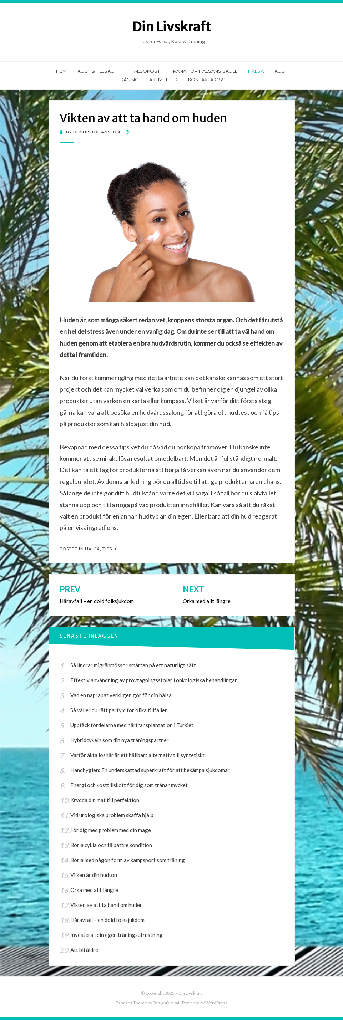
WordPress (216, 1002)
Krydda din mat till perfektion (104, 800)
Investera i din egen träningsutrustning (116, 935)
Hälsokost (145, 71)
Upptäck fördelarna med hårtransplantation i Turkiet (131, 725)
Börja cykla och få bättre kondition (111, 845)
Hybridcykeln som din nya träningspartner (119, 740)
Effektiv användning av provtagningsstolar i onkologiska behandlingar (153, 680)
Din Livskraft (171, 27)
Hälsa (256, 71)
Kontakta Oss (206, 79)
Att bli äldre (84, 950)
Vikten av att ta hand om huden (106, 905)
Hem (61, 71)
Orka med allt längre (94, 890)
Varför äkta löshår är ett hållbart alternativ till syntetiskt (137, 755)
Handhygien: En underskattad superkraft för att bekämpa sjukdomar (150, 770)
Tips (107, 548)
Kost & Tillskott (98, 71)
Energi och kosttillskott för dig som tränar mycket (129, 785)
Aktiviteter (163, 79)
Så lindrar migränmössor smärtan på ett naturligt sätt (133, 665)
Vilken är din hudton (93, 875)
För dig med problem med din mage (110, 830)
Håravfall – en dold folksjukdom (107, 920)
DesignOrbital (166, 1002)
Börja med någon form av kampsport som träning (127, 860)
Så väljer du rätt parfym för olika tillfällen (119, 710)
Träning (128, 79)
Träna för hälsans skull (204, 71)
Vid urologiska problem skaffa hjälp (111, 815)
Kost (280, 71)
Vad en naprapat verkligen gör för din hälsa (121, 695)
